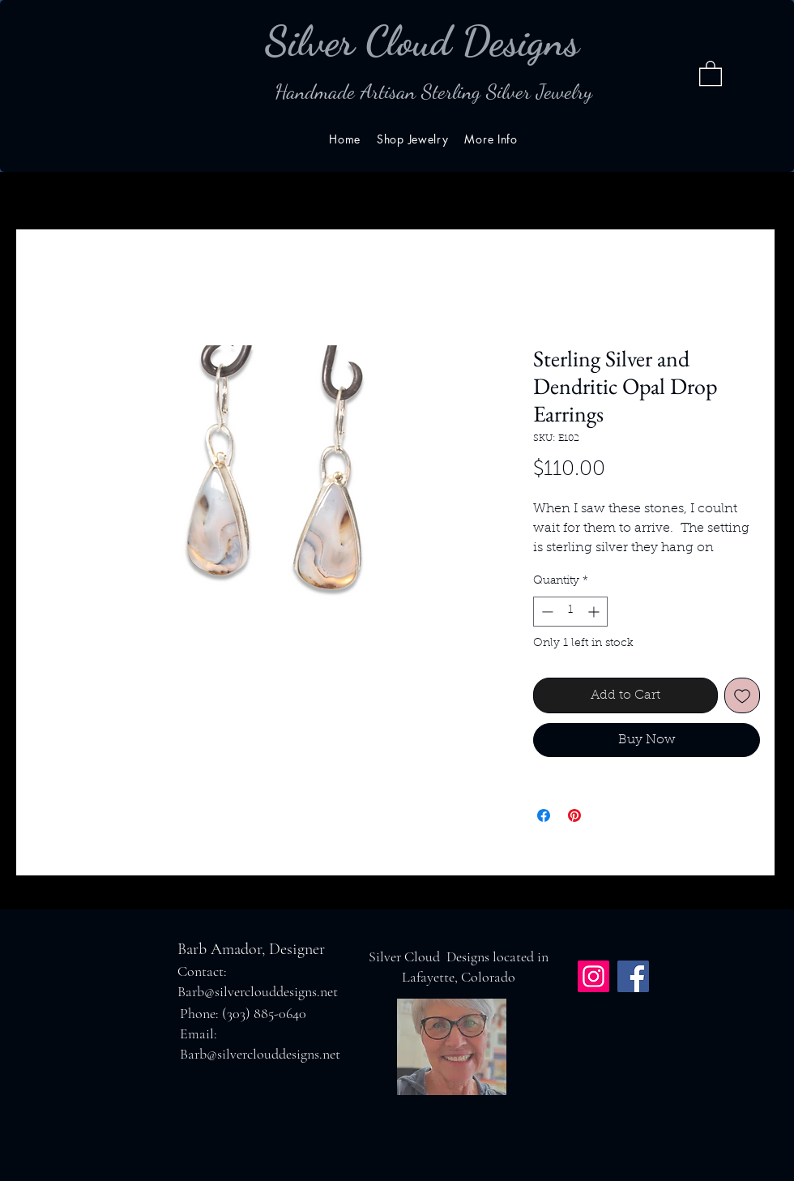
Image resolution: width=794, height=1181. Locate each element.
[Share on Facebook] (543, 815)
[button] (710, 72)
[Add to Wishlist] (742, 695)
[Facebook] (633, 976)
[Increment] (595, 611)
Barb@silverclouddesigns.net (257, 991)
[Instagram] (593, 976)
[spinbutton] (570, 611)
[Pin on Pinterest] (574, 815)
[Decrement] (546, 611)
